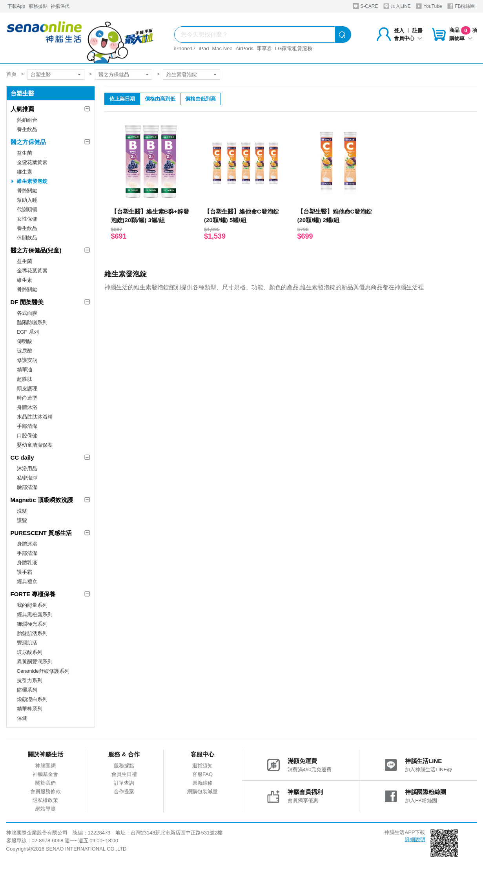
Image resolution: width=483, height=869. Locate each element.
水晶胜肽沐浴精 (35, 417)
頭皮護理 (27, 388)
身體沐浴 (27, 407)
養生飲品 (27, 129)
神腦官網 (45, 766)
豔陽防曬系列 (32, 322)
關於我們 (45, 783)
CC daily (22, 457)
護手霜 (24, 572)
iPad (204, 48)
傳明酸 (24, 341)
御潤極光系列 (32, 624)
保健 (22, 718)
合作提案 (124, 791)
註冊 (417, 30)
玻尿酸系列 (29, 652)
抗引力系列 (29, 680)
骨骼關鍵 (27, 191)
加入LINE (397, 6)
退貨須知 (202, 766)
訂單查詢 (124, 783)
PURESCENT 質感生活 (41, 532)
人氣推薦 (22, 109)
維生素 (24, 172)
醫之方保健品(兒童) (36, 250)
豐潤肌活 (27, 643)
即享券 (264, 48)
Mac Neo (222, 48)
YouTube (429, 6)
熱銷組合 (27, 120)
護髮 (22, 520)
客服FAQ (202, 774)
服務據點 (38, 6)
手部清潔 (27, 426)
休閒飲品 (27, 238)
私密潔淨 (27, 478)
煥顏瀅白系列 (32, 699)
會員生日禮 (124, 774)
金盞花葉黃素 (32, 162)
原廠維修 (202, 783)
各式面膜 (27, 313)
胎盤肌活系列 (32, 633)
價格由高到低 (160, 99)
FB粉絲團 (461, 6)
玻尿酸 (24, 351)
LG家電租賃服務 (293, 48)
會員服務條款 (45, 791)
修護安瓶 (27, 360)
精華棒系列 (29, 709)
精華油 (24, 369)
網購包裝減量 (202, 791)
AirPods (245, 48)
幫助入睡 (27, 200)
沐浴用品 (27, 468)
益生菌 (24, 153)
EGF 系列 (28, 332)
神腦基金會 (45, 774)
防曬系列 (27, 690)
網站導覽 (45, 809)
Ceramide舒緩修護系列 (43, 671)
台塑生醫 (41, 74)
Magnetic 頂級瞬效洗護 (42, 500)
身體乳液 (27, 563)
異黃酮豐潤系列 (35, 662)
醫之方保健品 (113, 74)
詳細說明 (415, 839)
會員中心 (408, 38)
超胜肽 (24, 379)
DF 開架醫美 (27, 302)
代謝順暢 (27, 209)
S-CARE (365, 6)
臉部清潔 (27, 487)
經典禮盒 (27, 581)
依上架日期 (122, 99)
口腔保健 (27, 435)
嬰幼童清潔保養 (35, 445)
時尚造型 (27, 398)
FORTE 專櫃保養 (33, 594)
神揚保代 (60, 6)
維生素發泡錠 (181, 74)
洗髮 (22, 511)
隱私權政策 (45, 800)
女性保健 (27, 219)
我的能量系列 (32, 605)
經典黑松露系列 (35, 614)
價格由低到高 (200, 99)
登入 (399, 30)
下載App (16, 6)
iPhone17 (185, 48)
